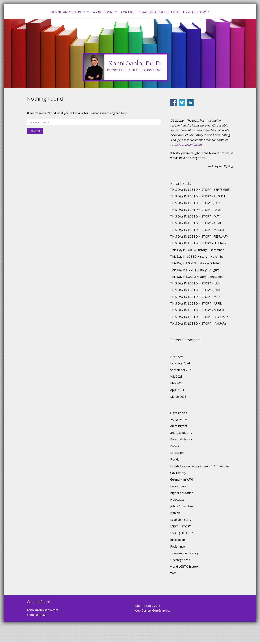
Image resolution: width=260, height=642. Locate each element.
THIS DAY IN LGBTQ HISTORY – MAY (195, 216)
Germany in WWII (182, 480)
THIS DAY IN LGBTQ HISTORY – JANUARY (198, 243)
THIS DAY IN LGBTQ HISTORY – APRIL (196, 223)
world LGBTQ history (184, 567)
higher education (181, 493)
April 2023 (177, 390)
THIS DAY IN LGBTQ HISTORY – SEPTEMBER (200, 190)
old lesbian (177, 540)
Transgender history (184, 553)
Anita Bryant (178, 426)
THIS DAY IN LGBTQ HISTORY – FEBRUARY (199, 236)
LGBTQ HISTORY (181, 533)
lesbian (175, 513)
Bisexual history (181, 439)
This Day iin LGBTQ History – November (197, 257)
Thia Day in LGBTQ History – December (197, 250)
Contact (128, 12)
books (174, 446)
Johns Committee (182, 506)
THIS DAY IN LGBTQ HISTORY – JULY (195, 203)
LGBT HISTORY (180, 526)
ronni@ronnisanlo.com (186, 145)
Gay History (178, 473)
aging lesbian (179, 419)
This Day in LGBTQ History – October (195, 263)
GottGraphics (161, 611)
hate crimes (178, 486)
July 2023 (176, 377)
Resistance (177, 546)
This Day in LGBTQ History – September (197, 277)
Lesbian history (180, 520)
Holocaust (177, 500)
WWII (173, 573)
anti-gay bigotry (181, 433)
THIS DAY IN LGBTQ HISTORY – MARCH (197, 230)
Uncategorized (180, 560)
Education (177, 453)
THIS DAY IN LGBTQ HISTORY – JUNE (195, 210)
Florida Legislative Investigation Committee (199, 466)
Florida (174, 459)
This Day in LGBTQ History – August (194, 270)
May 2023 (176, 383)
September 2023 (181, 370)
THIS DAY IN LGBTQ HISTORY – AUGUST (198, 196)
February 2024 (180, 363)
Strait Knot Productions (159, 12)
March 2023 (178, 397)
